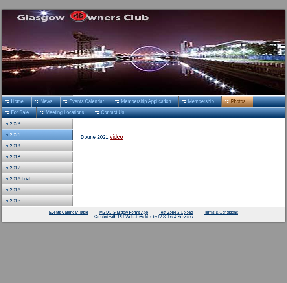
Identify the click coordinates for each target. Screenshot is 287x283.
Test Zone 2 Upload (176, 212)
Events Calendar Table (68, 212)
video (116, 137)
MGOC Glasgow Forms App (123, 212)
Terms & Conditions (221, 212)
